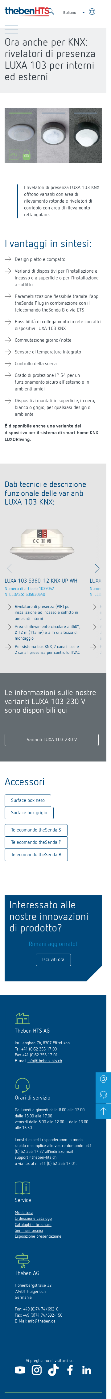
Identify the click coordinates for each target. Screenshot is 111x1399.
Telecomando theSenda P (36, 842)
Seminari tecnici (29, 1230)
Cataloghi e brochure (33, 1225)
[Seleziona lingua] (92, 12)
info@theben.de (42, 1321)
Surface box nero (28, 800)
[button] (20, 114)
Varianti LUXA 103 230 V (52, 739)
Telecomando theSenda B (36, 854)
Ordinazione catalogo (33, 1218)
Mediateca (24, 1213)
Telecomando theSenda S (36, 830)
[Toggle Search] (51, 12)
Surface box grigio (29, 813)
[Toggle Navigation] (11, 30)
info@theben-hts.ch (44, 1061)
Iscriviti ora (53, 959)
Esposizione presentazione (38, 1236)
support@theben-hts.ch (35, 1157)
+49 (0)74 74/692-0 (40, 1309)
